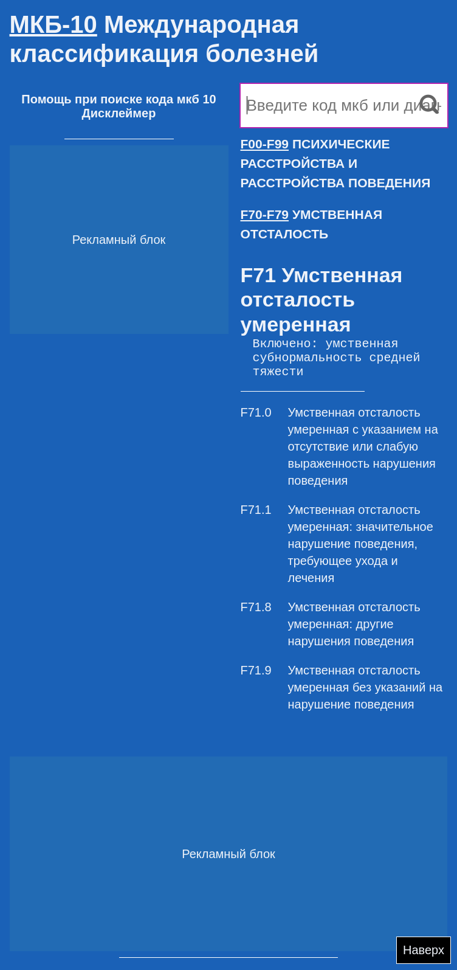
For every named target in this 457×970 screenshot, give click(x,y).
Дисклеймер (119, 113)
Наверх (423, 950)
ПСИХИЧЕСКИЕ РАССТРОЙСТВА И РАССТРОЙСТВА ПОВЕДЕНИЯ (336, 163)
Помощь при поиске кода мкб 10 (118, 99)
